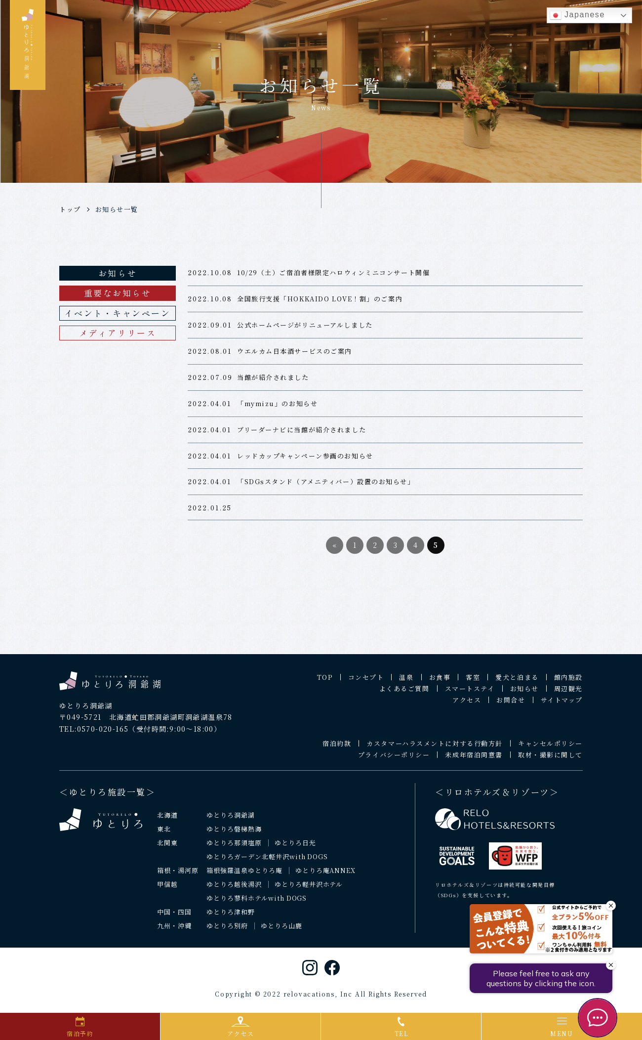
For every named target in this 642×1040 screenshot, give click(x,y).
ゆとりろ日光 (295, 847)
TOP (325, 681)
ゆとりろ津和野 (230, 916)
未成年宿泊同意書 (473, 759)
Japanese (577, 15)
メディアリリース (117, 333)
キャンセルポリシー (550, 747)
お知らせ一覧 (116, 209)
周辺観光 (568, 693)
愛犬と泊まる (516, 681)
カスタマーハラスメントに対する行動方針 (434, 747)
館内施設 (568, 681)
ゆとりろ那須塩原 (234, 847)
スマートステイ (470, 693)
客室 (473, 681)
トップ (70, 209)
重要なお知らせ (118, 293)
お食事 (440, 681)
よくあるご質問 (404, 693)
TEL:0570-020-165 (93, 734)
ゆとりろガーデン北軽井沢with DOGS (267, 861)
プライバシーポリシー (394, 759)
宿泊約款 (336, 747)
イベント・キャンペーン (117, 313)
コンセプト (366, 681)
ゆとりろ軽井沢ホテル (309, 888)
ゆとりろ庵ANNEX (325, 874)
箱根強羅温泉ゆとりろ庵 (244, 874)
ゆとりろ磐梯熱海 (234, 833)
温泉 (406, 681)
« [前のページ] (334, 549)
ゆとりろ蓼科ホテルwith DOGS (256, 902)
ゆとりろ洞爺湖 (230, 820)
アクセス (466, 704)
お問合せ (510, 704)
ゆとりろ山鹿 (281, 930)
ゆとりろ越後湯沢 (234, 888)
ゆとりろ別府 (227, 930)
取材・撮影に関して (550, 759)
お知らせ (117, 273)
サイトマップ (562, 704)
